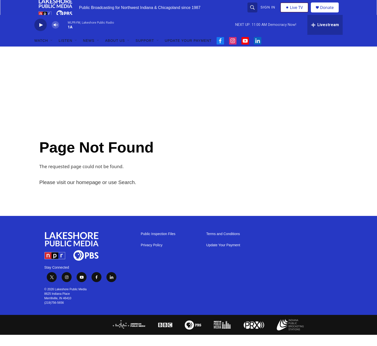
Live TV (295, 13)
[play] (41, 36)
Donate (330, 13)
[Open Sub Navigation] (52, 52)
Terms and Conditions (223, 245)
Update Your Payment (188, 52)
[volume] (55, 36)
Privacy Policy (151, 256)
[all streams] (325, 36)
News (88, 52)
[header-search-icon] (253, 13)
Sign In (268, 13)
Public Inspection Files (158, 245)
